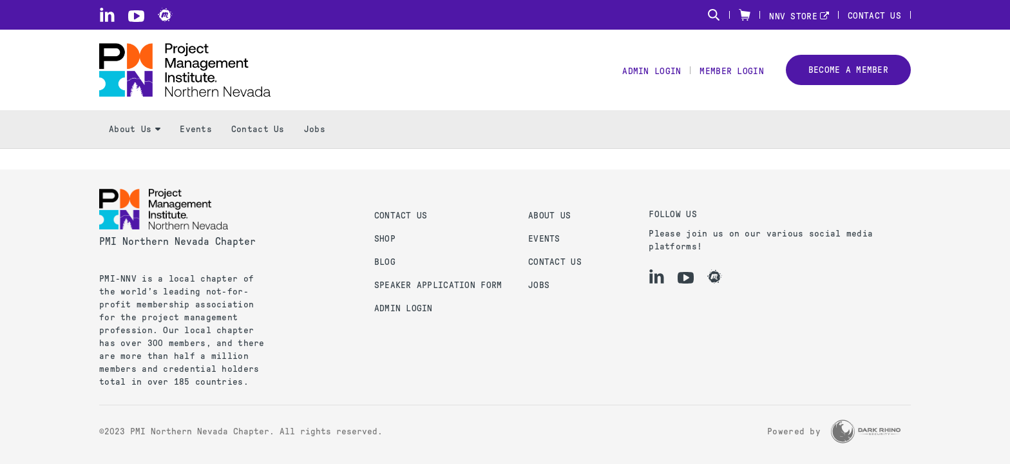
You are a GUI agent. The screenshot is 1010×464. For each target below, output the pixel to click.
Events (196, 129)
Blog (384, 262)
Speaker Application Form (438, 285)
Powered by (794, 431)
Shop (384, 239)
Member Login (731, 71)
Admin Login (651, 71)
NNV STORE (793, 16)
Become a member (848, 70)
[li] (107, 15)
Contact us (401, 215)
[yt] (136, 16)
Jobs (314, 129)
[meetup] (165, 15)
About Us (134, 129)
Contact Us (874, 16)
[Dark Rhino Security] (866, 431)
